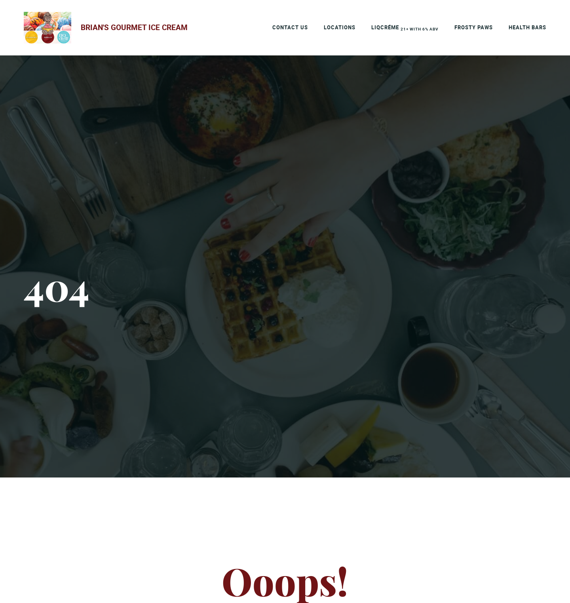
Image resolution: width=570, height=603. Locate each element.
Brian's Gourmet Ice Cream (134, 27)
